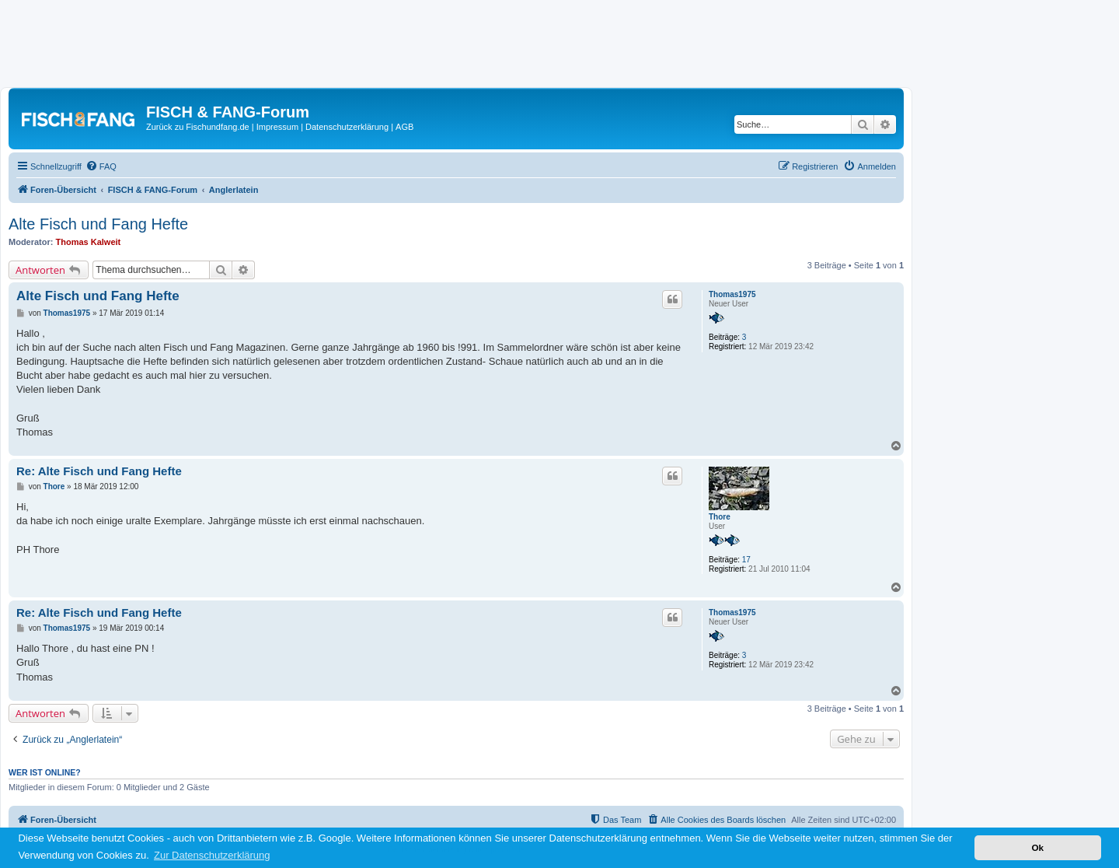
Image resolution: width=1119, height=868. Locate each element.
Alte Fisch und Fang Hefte (98, 224)
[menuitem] (101, 166)
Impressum (277, 126)
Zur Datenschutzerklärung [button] (212, 855)
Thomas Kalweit (88, 242)
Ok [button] (1037, 847)
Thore (719, 517)
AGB (404, 126)
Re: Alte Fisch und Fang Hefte (99, 471)
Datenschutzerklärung (347, 126)
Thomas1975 (732, 294)
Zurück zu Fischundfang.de (197, 126)
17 (746, 559)
